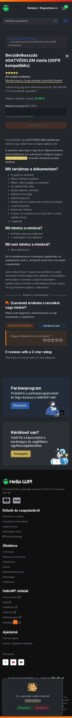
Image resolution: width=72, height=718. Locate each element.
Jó (57, 340)
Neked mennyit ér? (21, 106)
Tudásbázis (8, 607)
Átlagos (53, 340)
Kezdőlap (13, 38)
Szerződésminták (28, 38)
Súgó (5, 602)
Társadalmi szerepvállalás (15, 521)
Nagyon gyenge (45, 340)
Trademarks (8, 582)
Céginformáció (10, 526)
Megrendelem (36, 125)
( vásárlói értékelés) (17, 76)
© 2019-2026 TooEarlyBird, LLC (23, 678)
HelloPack (8, 612)
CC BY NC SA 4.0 (48, 489)
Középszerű (49, 340)
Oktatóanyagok (10, 617)
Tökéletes (61, 340)
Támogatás (21, 453)
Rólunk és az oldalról (13, 516)
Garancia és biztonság (14, 557)
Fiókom (6, 567)
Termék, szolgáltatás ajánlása (17, 643)
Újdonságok (9, 577)
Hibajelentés (9, 562)
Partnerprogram (11, 638)
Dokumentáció (10, 597)
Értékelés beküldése (20, 325)
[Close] (24, 708)
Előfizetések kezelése (13, 572)
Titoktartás (8, 552)
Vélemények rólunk (12, 531)
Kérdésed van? (51, 325)
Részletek (20, 405)
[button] (43, 8)
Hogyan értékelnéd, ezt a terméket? (31, 336)
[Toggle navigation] (65, 21)
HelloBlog (10, 622)
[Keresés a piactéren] (31, 21)
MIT (17, 489)
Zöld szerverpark (12, 536)
